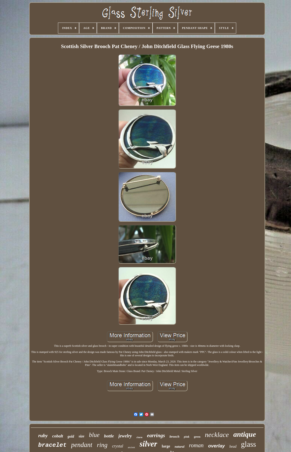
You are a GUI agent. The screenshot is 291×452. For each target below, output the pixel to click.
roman (196, 445)
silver (148, 443)
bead (232, 446)
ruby (43, 435)
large (166, 446)
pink (186, 436)
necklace (217, 434)
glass (248, 444)
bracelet (52, 445)
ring (102, 444)
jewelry (125, 435)
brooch (174, 436)
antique (244, 434)
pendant (81, 444)
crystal (117, 446)
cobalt (57, 436)
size (82, 436)
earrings (156, 435)
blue (94, 434)
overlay (216, 445)
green (197, 436)
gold (71, 436)
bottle (109, 436)
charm (139, 437)
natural (179, 446)
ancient (131, 447)
